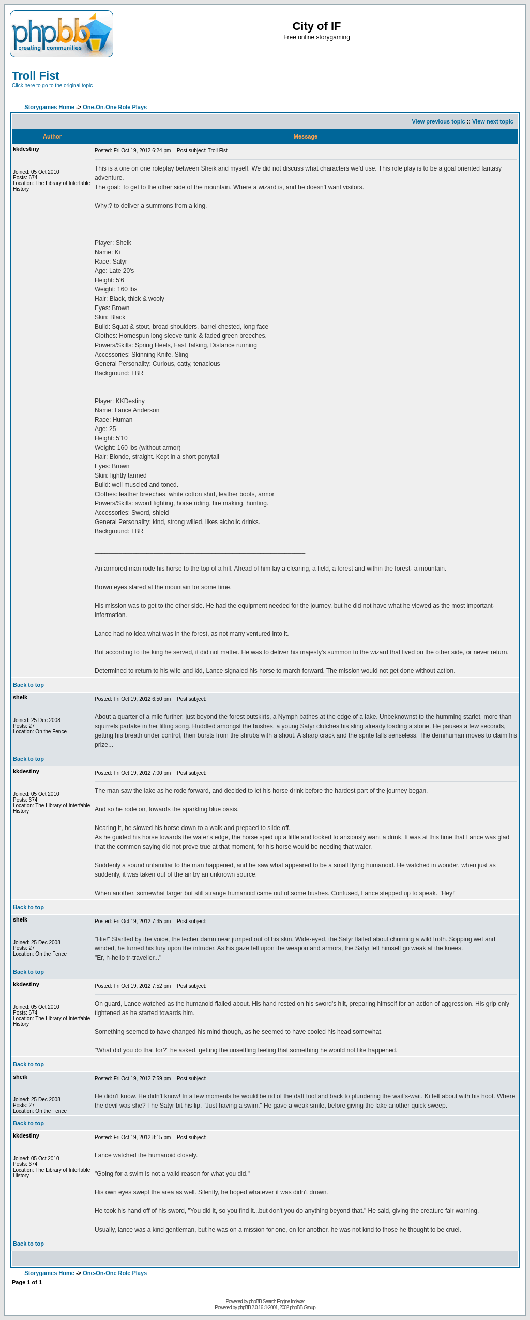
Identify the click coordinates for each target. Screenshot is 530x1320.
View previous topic (438, 121)
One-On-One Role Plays (115, 107)
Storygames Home (49, 107)
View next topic (492, 121)
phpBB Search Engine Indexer (277, 1301)
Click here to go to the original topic (52, 85)
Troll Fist (35, 75)
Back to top (28, 685)
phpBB (244, 1307)
